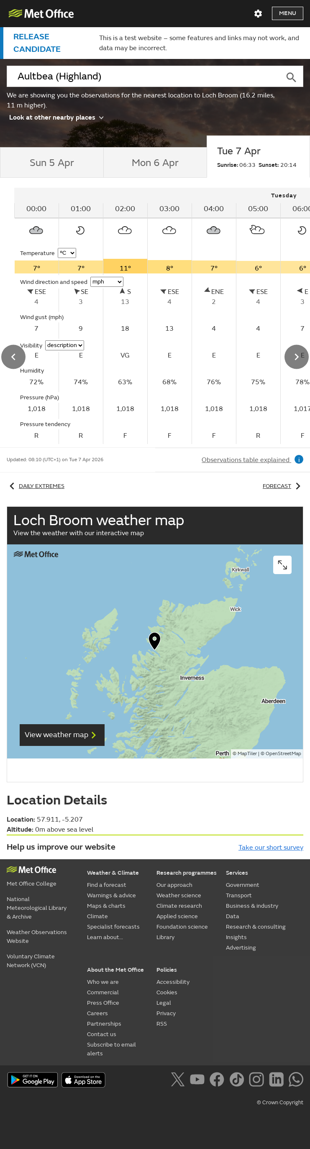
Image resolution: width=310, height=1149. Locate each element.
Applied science (177, 916)
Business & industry (252, 905)
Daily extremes (35, 486)
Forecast (283, 486)
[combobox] (142, 76)
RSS (161, 1023)
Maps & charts (106, 905)
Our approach (174, 885)
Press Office (103, 1002)
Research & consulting (256, 926)
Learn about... (105, 937)
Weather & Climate (113, 872)
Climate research (179, 905)
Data (232, 916)
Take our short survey (270, 847)
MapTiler (247, 754)
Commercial (103, 992)
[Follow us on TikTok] (238, 1081)
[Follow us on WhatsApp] (296, 1081)
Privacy (166, 1013)
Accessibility (173, 982)
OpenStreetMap (283, 754)
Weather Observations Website (37, 937)
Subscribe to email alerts (111, 1049)
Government (242, 885)
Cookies (166, 992)
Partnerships (104, 1023)
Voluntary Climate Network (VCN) (31, 961)
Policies (166, 969)
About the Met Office (115, 969)
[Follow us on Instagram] (258, 1081)
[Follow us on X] (179, 1081)
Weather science (178, 895)
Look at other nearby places (56, 117)
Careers (97, 1013)
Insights (236, 937)
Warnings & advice (111, 895)
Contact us (101, 1034)
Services (237, 872)
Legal (163, 1002)
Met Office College (31, 883)
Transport (239, 895)
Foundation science (182, 926)
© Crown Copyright (280, 1102)
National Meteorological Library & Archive (37, 908)
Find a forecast (106, 885)
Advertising (241, 947)
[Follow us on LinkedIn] (278, 1081)
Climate (97, 916)
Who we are (103, 982)
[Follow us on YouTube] (199, 1081)
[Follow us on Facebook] (219, 1081)
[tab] (51, 163)
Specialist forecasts (113, 926)
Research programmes (186, 872)
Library (165, 937)
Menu (287, 13)
